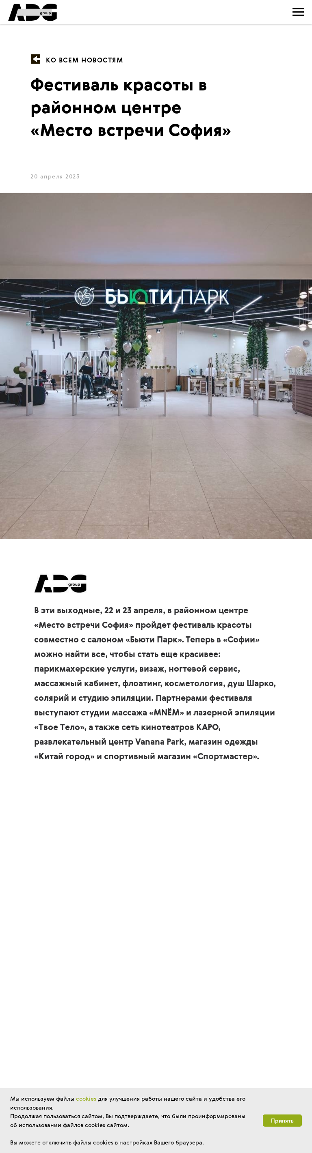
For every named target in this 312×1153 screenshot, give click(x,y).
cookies (86, 1098)
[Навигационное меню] (298, 12)
